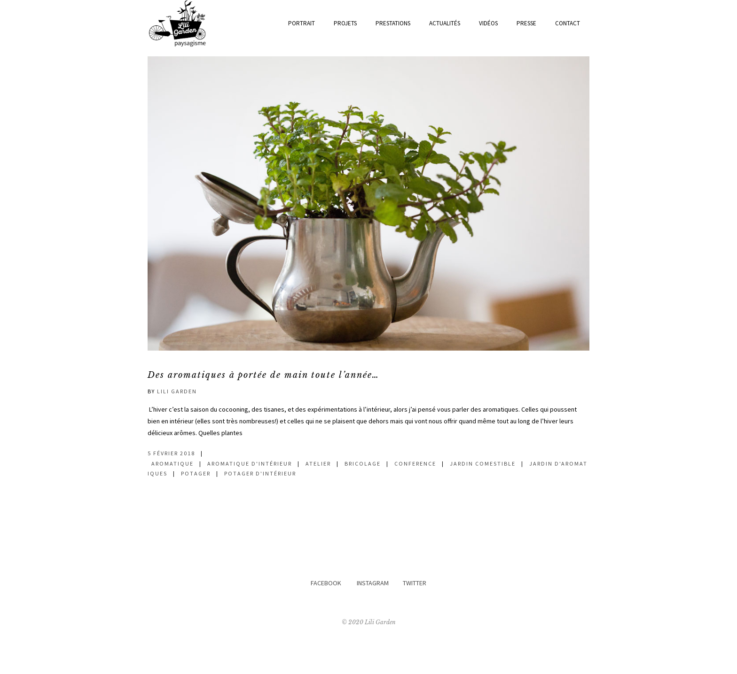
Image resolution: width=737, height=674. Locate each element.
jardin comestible (483, 463)
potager (196, 473)
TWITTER (414, 583)
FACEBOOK (326, 583)
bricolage (363, 463)
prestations (393, 23)
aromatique (172, 463)
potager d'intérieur (260, 473)
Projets (345, 23)
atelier (318, 463)
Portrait (301, 23)
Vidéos (488, 23)
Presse (526, 23)
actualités (444, 23)
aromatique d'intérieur (249, 463)
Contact (567, 23)
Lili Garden (177, 391)
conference (415, 463)
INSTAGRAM (373, 583)
